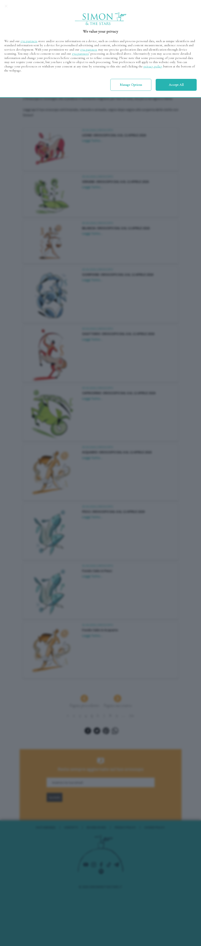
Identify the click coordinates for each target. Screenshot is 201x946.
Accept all (176, 85)
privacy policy (153, 66)
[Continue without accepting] (6, 6)
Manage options (131, 85)
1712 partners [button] (29, 41)
